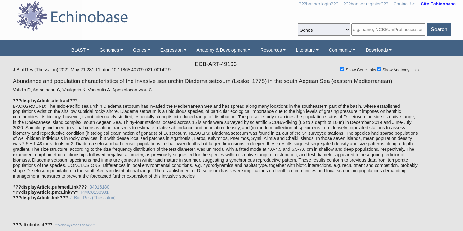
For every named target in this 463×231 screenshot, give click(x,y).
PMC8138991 (95, 192)
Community (340, 50)
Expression (171, 50)
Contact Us (404, 3)
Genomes (109, 50)
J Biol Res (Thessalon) (93, 197)
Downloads (377, 50)
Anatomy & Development (222, 50)
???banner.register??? (365, 3)
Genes (139, 50)
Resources (271, 50)
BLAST (78, 50)
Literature (305, 50)
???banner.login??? (318, 3)
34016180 (99, 187)
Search (439, 29)
